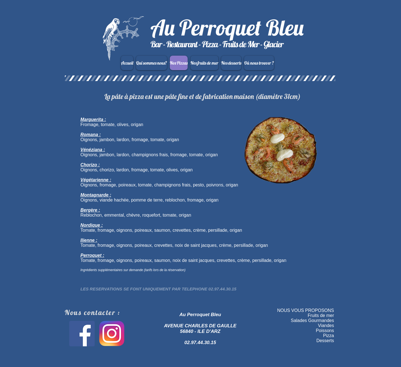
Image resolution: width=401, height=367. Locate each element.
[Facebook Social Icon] (82, 333)
